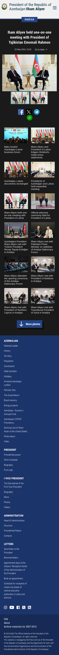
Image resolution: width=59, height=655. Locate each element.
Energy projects (11, 405)
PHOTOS (29, 19)
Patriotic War (10, 390)
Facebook (18, 607)
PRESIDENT (10, 449)
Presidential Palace (12, 530)
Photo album (9, 436)
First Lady (8, 470)
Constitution (9, 366)
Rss (29, 607)
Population (8, 361)
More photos (33, 324)
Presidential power (12, 454)
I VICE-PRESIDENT (14, 478)
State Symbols (10, 371)
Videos (7, 507)
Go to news (40, 49)
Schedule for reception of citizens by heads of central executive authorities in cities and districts (15, 590)
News (6, 497)
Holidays (8, 376)
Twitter (23, 607)
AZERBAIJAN (11, 340)
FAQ (6, 619)
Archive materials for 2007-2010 (20, 626)
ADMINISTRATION (13, 515)
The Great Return (11, 395)
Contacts (8, 535)
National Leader (11, 345)
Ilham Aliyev (35, 9)
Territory (8, 356)
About (7, 622)
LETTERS (8, 544)
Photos (7, 502)
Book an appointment (13, 578)
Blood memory (10, 400)
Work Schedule (11, 459)
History (7, 350)
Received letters (11, 557)
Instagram (5, 607)
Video (6, 441)
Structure (8, 525)
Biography (8, 465)
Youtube (12, 607)
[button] (54, 72)
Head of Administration (14, 520)
